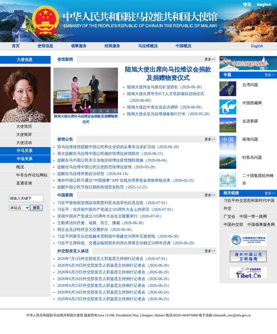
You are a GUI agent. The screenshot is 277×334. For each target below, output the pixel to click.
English (264, 4)
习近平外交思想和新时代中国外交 (249, 204)
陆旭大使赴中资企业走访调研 (152, 107)
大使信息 (24, 60)
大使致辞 (24, 134)
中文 (248, 4)
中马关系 (24, 151)
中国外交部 (233, 224)
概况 (20, 167)
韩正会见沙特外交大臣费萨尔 (82, 230)
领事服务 (79, 46)
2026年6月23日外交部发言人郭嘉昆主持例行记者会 (101, 299)
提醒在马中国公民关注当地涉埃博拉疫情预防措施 (100, 160)
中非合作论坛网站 (32, 175)
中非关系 (24, 159)
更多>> (210, 59)
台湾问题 (250, 85)
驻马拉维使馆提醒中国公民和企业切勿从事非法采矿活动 (106, 147)
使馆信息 (45, 46)
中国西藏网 (252, 103)
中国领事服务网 (261, 224)
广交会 (229, 216)
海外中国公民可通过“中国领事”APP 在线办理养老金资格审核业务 (114, 180)
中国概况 (183, 46)
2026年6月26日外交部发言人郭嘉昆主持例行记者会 (101, 279)
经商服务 (112, 46)
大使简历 (24, 126)
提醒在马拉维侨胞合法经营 (80, 174)
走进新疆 (250, 121)
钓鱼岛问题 (252, 157)
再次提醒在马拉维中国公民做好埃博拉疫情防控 (98, 153)
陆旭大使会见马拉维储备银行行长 (156, 114)
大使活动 (24, 143)
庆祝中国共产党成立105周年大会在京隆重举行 (97, 216)
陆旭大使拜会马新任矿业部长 (152, 87)
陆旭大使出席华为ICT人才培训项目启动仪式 (165, 94)
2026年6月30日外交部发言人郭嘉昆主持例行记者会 (101, 265)
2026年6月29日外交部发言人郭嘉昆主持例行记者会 (101, 272)
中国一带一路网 (253, 216)
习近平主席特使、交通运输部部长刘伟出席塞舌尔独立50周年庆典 (114, 243)
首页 (16, 46)
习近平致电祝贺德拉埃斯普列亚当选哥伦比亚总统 (100, 203)
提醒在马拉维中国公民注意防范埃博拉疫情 (94, 167)
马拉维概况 (148, 46)
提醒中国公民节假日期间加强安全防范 (90, 187)
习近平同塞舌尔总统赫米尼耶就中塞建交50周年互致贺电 (106, 236)
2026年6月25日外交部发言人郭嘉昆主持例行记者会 (101, 285)
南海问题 (250, 139)
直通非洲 (24, 183)
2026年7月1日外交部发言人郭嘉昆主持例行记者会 (100, 259)
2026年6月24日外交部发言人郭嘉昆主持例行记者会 (101, 292)
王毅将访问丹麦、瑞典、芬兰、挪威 (88, 223)
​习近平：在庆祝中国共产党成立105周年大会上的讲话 (103, 209)
